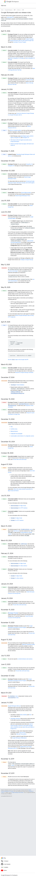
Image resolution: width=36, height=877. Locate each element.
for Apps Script (18, 505)
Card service (22, 732)
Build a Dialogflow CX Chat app (17, 58)
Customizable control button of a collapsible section (22, 436)
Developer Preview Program (19, 42)
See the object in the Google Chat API (18, 359)
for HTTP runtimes (19, 508)
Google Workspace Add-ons (14, 706)
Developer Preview (13, 613)
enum (26, 529)
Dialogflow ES (17, 137)
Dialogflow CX (26, 137)
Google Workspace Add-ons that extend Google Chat (21, 40)
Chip (12, 426)
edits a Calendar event (16, 727)
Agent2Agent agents (25, 136)
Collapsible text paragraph (16, 433)
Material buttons (14, 431)
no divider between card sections (24, 659)
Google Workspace (8, 9)
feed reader (9, 17)
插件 (15, 9)
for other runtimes (19, 565)
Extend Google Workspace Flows (22, 195)
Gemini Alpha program (26, 192)
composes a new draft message (25, 725)
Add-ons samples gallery (15, 130)
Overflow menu (14, 429)
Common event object (13, 271)
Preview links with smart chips (19, 459)
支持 (23, 9)
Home (2, 9)
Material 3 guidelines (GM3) (28, 644)
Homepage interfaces (15, 718)
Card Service (16, 531)
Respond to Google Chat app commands (24, 372)
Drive (30, 714)
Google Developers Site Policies (17, 792)
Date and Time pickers (21, 734)
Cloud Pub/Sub (29, 79)
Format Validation (17, 384)
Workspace (12, 1)
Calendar (25, 714)
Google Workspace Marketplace (19, 738)
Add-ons (3, 5)
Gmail (21, 714)
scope (12, 765)
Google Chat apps (30, 39)
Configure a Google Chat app (26, 259)
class (14, 696)
